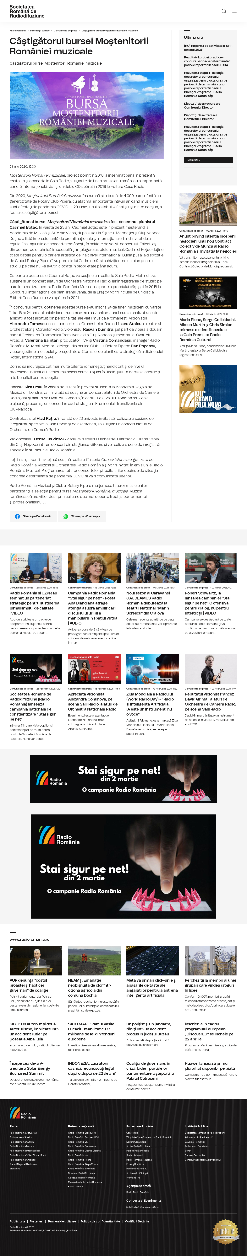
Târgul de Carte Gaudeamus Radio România (149, 1137)
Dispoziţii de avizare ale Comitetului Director (208, 117)
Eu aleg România (135, 1164)
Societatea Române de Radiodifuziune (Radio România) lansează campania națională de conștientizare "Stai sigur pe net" (36, 695)
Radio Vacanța (76, 1186)
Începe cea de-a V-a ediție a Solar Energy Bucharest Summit (36, 1071)
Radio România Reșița (79, 1160)
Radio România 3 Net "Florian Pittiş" (28, 1155)
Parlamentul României (196, 1146)
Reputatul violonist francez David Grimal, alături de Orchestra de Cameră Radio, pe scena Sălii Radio (211, 688)
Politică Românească (137, 1151)
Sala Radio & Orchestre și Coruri (142, 1207)
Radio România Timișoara (81, 1168)
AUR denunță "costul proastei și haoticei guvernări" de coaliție (36, 979)
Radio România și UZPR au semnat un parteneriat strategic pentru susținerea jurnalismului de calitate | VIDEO (36, 594)
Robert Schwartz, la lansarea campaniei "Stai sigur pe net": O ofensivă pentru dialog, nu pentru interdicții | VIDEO (211, 594)
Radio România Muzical (22, 1146)
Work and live (133, 1178)
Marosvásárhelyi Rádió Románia (85, 1182)
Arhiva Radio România (138, 1146)
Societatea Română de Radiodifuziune (205, 1133)
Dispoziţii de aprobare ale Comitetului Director (208, 105)
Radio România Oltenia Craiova (84, 1151)
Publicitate (17, 1221)
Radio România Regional (139, 1160)
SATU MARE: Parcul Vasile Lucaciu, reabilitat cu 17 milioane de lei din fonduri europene (94, 1034)
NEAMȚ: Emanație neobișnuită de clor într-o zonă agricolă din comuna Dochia (94, 979)
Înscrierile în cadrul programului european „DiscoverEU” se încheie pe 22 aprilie (211, 1034)
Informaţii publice (40, 31)
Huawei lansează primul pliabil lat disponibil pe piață (211, 1069)
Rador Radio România (137, 1192)
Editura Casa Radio (136, 1142)
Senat (188, 1151)
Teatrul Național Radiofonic (24, 1164)
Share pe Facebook (37, 516)
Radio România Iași (78, 1155)
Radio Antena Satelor (21, 1137)
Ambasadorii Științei (137, 1173)
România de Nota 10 (136, 1168)
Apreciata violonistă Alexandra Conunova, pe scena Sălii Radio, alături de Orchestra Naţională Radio (94, 690)
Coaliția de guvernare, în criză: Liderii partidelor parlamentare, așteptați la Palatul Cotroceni (152, 1074)
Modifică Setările (136, 1221)
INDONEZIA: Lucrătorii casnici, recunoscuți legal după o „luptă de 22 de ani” (94, 1071)
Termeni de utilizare (62, 1221)
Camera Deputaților (195, 1155)
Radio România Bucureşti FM (83, 1137)
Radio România (18, 31)
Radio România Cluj (78, 1142)
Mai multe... (194, 160)
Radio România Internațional (25, 1151)
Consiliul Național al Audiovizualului (203, 1160)
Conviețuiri (132, 1133)
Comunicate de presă (65, 31)
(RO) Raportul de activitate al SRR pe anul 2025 (208, 48)
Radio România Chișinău (23, 1160)
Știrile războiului (134, 1155)
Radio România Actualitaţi (23, 1133)
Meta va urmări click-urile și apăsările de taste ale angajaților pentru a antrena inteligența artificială (152, 973)
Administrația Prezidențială (199, 1137)
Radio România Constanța (82, 1146)
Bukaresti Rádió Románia (81, 1173)
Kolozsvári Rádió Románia (82, 1178)
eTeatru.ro (15, 1168)
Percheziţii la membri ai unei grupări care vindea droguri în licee (211, 979)
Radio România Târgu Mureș (83, 1164)
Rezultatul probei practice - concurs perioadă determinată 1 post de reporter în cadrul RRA (208, 61)
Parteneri (36, 1221)
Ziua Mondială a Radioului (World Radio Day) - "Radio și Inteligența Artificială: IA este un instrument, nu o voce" (152, 692)
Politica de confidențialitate (100, 1221)
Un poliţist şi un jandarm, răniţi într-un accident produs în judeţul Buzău (152, 1032)
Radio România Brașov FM (82, 1133)
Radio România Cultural (22, 1142)
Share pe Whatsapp (85, 516)
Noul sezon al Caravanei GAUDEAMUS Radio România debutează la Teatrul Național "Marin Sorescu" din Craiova (152, 592)
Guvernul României (195, 1142)
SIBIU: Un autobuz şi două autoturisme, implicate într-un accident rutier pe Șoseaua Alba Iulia (36, 1034)
